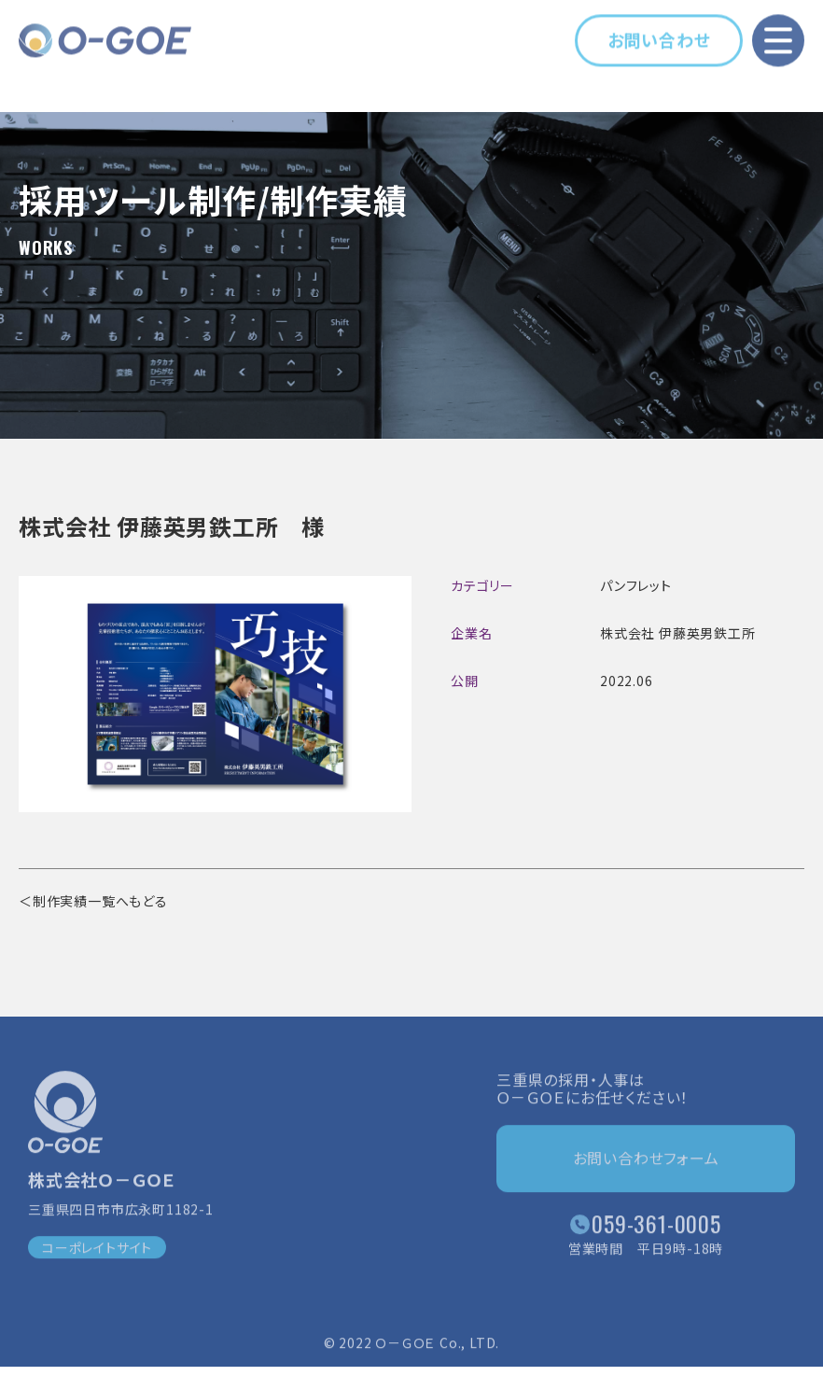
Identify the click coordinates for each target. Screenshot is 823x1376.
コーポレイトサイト (97, 1252)
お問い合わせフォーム (646, 1162)
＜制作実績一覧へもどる (93, 901)
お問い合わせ (659, 37)
